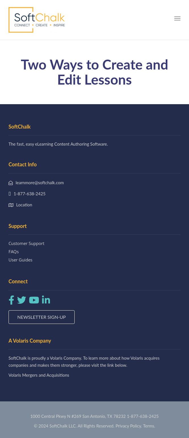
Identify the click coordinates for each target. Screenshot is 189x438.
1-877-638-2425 (143, 416)
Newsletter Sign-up (41, 317)
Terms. (149, 425)
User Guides (20, 260)
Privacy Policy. (129, 425)
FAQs (14, 251)
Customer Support (26, 243)
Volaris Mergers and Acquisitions (39, 375)
